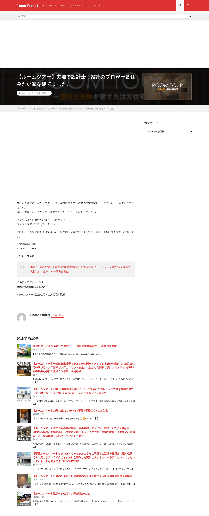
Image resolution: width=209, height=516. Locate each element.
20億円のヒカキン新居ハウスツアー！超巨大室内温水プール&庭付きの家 (75, 346)
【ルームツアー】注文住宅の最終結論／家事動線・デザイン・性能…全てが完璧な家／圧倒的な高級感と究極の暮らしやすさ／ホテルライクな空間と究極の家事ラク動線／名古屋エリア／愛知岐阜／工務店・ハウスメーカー (84, 432)
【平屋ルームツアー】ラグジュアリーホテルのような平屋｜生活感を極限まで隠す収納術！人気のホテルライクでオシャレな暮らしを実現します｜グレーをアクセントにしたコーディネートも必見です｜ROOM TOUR (84, 457)
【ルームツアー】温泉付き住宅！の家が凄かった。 (62, 493)
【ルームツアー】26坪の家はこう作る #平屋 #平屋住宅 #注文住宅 (70, 410)
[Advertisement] (104, 45)
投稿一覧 (57, 315)
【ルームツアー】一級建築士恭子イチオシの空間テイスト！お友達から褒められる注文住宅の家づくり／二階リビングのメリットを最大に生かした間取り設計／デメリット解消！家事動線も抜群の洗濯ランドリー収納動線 (84, 367)
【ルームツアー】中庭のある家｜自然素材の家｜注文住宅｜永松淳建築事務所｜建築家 (82, 476)
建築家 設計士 (41, 94)
